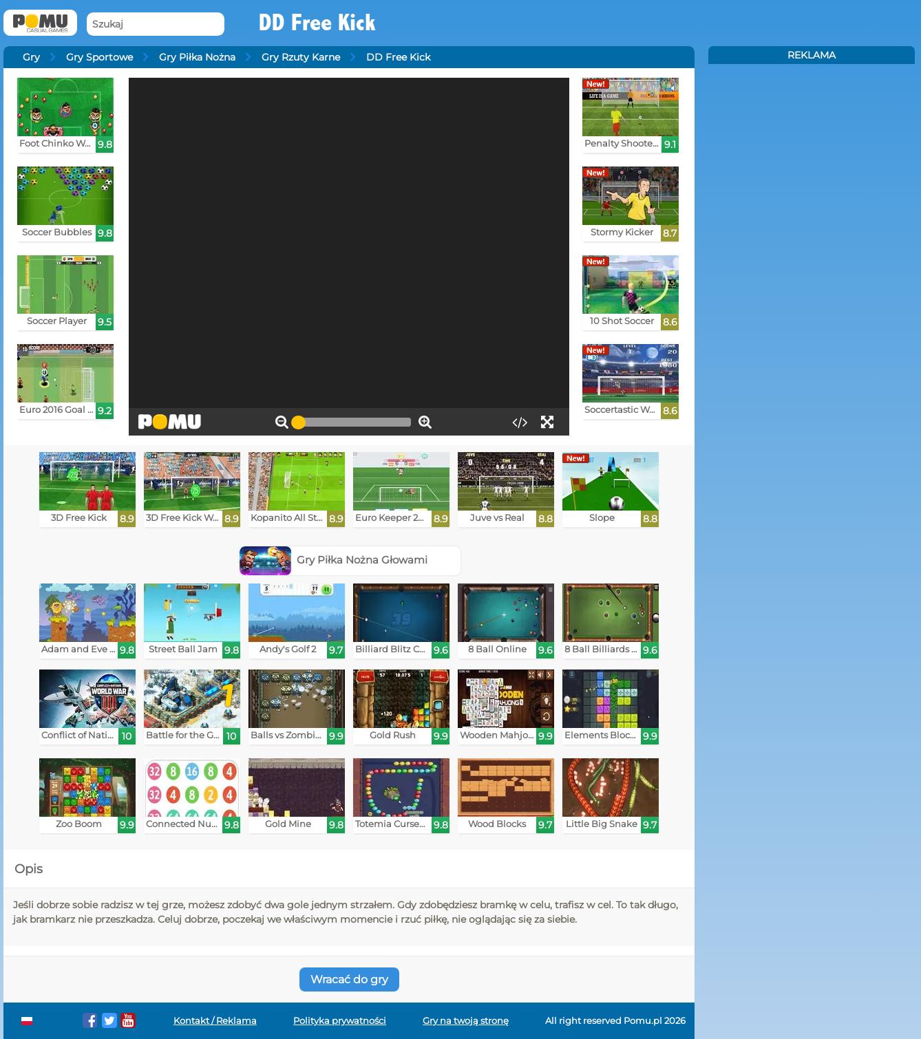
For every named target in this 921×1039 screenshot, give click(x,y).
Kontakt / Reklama (215, 1021)
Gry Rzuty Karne (301, 57)
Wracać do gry (349, 979)
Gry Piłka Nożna (197, 57)
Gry (31, 57)
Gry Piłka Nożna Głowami (334, 559)
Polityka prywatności (339, 1021)
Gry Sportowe (99, 57)
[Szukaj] (155, 24)
